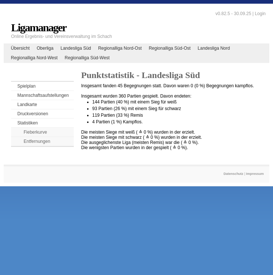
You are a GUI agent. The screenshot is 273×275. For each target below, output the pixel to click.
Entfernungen (37, 141)
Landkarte (27, 104)
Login (260, 13)
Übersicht (20, 48)
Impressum (255, 174)
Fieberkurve (35, 132)
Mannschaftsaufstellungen (43, 95)
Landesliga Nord (214, 48)
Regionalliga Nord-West (34, 57)
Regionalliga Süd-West (87, 57)
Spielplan (26, 86)
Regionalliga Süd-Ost (169, 48)
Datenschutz (233, 174)
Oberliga (45, 48)
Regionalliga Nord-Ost (120, 48)
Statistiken (27, 123)
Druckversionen (32, 113)
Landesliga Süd (76, 48)
